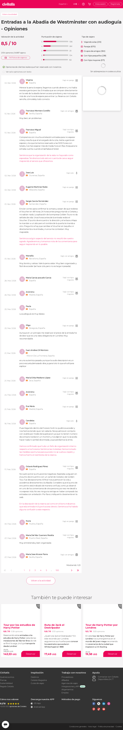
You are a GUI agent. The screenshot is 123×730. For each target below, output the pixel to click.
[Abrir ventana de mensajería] (5, 724)
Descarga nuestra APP (42, 699)
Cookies (119, 727)
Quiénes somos (7, 677)
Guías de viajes (37, 683)
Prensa (3, 680)
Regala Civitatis (7, 686)
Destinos (35, 677)
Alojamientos (67, 689)
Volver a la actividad (9, 14)
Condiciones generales (77, 727)
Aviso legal (92, 727)
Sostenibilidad (6, 683)
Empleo (65, 693)
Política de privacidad (106, 727)
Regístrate (115, 4)
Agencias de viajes (69, 683)
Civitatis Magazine (39, 680)
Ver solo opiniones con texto (18, 72)
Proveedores (67, 677)
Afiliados (65, 680)
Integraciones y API (70, 686)
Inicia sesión (100, 4)
